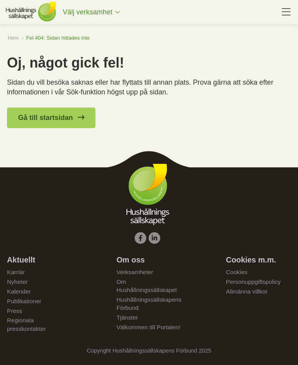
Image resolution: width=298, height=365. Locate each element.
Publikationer (24, 301)
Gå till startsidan (45, 118)
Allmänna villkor (246, 291)
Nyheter (17, 281)
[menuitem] (91, 12)
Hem (13, 38)
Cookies (236, 272)
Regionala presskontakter (26, 324)
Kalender (19, 291)
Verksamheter (134, 272)
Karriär (16, 272)
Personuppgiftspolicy (253, 281)
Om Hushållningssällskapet (146, 285)
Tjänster (127, 317)
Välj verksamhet (88, 12)
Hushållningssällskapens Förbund (149, 303)
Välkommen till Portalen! (148, 327)
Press (14, 311)
